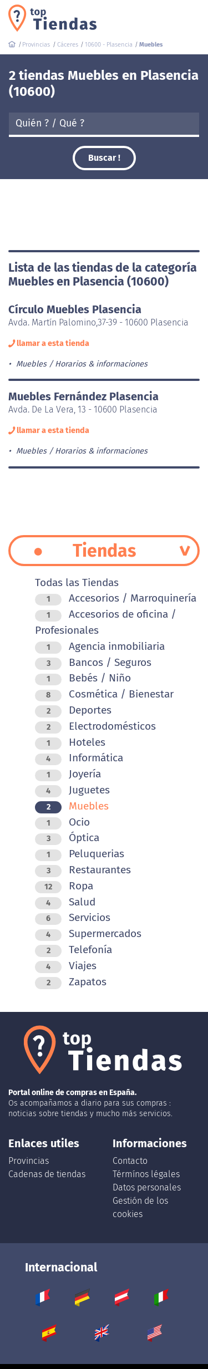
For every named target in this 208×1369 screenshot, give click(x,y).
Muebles (72, 806)
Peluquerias (79, 853)
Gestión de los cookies (140, 1207)
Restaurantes (83, 869)
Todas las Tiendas (77, 582)
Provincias (28, 1161)
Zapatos (70, 981)
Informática (79, 757)
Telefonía (73, 949)
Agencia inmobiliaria (100, 646)
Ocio (62, 822)
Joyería (68, 773)
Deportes (73, 710)
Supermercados (88, 933)
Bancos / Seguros (93, 662)
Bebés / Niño (83, 677)
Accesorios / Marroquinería (115, 598)
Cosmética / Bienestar (104, 694)
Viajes (66, 965)
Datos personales (147, 1187)
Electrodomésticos (95, 726)
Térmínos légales (146, 1174)
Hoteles (70, 742)
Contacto (130, 1161)
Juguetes (72, 789)
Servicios (72, 917)
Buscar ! (104, 157)
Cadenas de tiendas (46, 1174)
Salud (65, 901)
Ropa (64, 885)
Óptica (67, 837)
